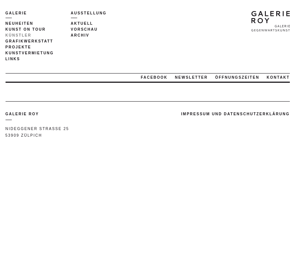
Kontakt (278, 77)
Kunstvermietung (30, 53)
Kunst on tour (26, 29)
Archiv (80, 35)
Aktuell (82, 23)
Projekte (18, 47)
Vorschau (84, 29)
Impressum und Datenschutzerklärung (235, 114)
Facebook (154, 77)
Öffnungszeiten (237, 77)
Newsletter (191, 77)
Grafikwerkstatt (30, 41)
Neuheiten (20, 23)
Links (13, 59)
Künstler (18, 35)
